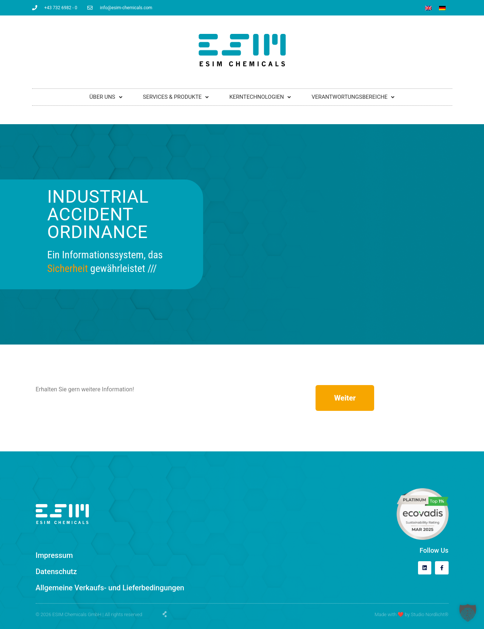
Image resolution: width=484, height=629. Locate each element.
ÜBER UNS (106, 97)
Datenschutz (56, 571)
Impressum (54, 555)
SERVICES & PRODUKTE (176, 97)
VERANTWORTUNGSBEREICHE (352, 97)
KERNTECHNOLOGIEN (260, 97)
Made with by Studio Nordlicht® (411, 614)
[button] (468, 613)
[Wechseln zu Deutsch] (442, 8)
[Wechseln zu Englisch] (428, 8)
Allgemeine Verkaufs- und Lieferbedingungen (110, 587)
